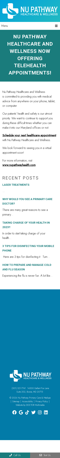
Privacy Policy (42, 401)
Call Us (15, 455)
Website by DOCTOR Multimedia (30, 405)
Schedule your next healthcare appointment (29, 135)
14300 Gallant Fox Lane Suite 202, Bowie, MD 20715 (32, 390)
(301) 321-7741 (19, 388)
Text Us (45, 455)
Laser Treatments (15, 184)
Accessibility (27, 401)
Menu (4, 26)
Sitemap (15, 401)
